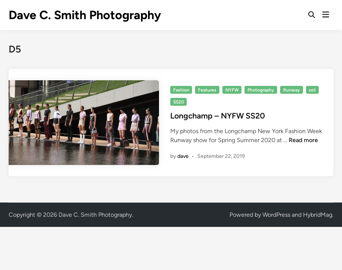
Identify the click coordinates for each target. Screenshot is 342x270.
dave (183, 156)
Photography (261, 90)
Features (207, 90)
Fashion (181, 90)
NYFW (232, 90)
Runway (291, 90)
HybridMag (317, 214)
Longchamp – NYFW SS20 (217, 115)
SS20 (178, 102)
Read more (303, 140)
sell (312, 90)
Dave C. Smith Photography (85, 15)
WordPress (276, 214)
